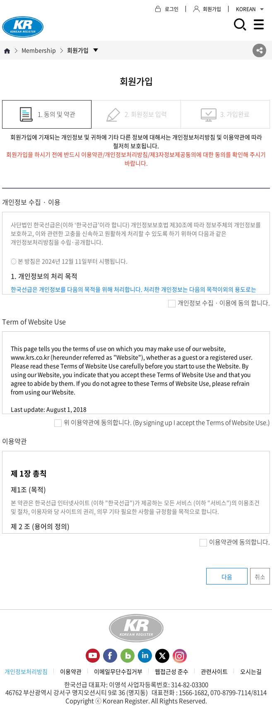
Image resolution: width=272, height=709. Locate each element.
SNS (259, 50)
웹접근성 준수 (171, 671)
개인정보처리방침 (26, 671)
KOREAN (250, 9)
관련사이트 (214, 671)
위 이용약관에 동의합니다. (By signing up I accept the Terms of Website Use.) (162, 422)
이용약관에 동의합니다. (235, 541)
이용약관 (71, 671)
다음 (226, 576)
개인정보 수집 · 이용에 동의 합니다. (219, 302)
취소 (260, 576)
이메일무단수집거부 (118, 671)
